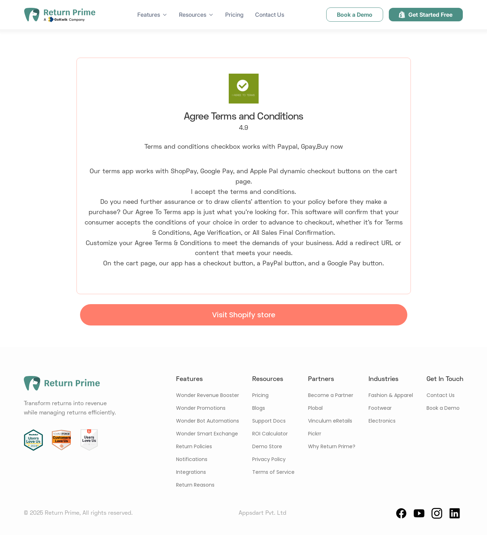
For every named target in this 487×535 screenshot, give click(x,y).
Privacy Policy (269, 459)
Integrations (191, 472)
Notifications (191, 459)
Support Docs (269, 420)
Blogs (258, 408)
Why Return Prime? (331, 446)
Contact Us (269, 14)
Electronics (382, 420)
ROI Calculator (270, 433)
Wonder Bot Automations (207, 420)
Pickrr (314, 433)
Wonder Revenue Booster (207, 395)
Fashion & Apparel (391, 395)
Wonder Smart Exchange (207, 433)
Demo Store (267, 446)
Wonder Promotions (201, 408)
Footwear (380, 408)
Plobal (315, 408)
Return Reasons (195, 484)
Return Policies (194, 446)
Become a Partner (330, 395)
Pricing (234, 14)
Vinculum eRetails (330, 420)
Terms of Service (273, 472)
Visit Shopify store (243, 315)
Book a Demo (443, 408)
